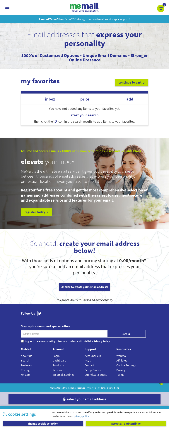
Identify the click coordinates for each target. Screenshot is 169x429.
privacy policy (81, 416)
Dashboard (59, 360)
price (84, 99)
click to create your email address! (84, 287)
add (129, 99)
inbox (50, 99)
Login (56, 356)
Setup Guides (93, 370)
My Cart (25, 374)
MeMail (60, 387)
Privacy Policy (93, 387)
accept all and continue (126, 423)
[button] (160, 8)
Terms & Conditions (110, 387)
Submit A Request (96, 374)
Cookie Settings (126, 365)
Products (58, 365)
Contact (89, 365)
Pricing (25, 370)
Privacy (120, 370)
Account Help (93, 356)
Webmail (121, 356)
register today (36, 212)
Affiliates (121, 360)
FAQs (88, 360)
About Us (26, 356)
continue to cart (132, 82)
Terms (120, 374)
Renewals (58, 370)
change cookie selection (43, 423)
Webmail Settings (63, 374)
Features (26, 365)
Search (25, 360)
